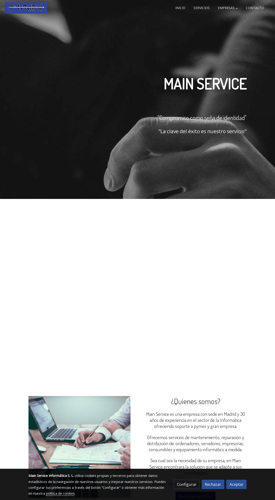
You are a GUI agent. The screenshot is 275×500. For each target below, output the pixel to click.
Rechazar (213, 484)
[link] (26, 8)
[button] (228, 7)
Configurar (187, 484)
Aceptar (236, 484)
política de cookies (60, 493)
